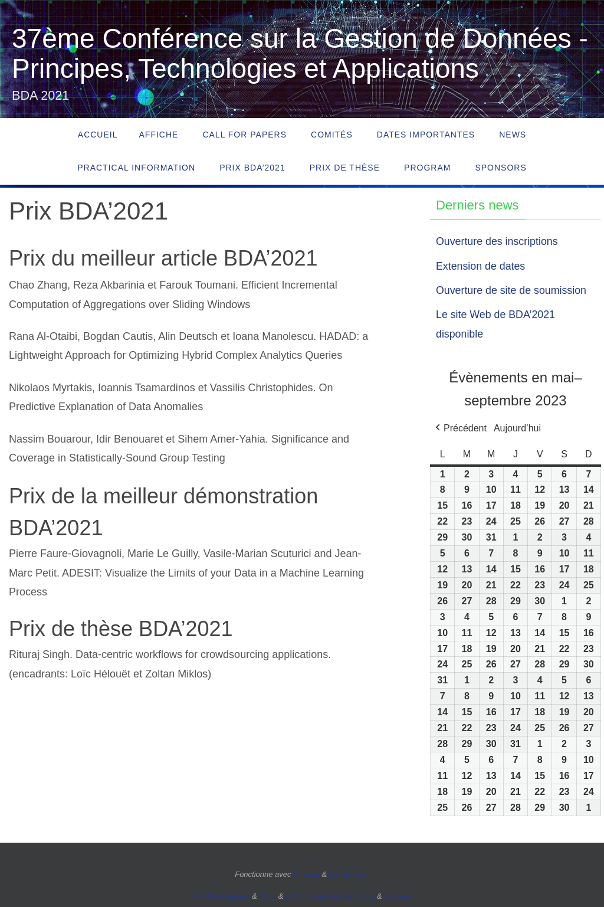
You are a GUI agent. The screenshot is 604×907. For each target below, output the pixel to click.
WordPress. (349, 874)
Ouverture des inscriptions (497, 241)
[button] (460, 428)
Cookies (398, 896)
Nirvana (306, 874)
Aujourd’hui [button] (517, 428)
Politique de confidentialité (330, 896)
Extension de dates (481, 266)
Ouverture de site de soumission (512, 290)
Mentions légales (221, 896)
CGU (267, 896)
